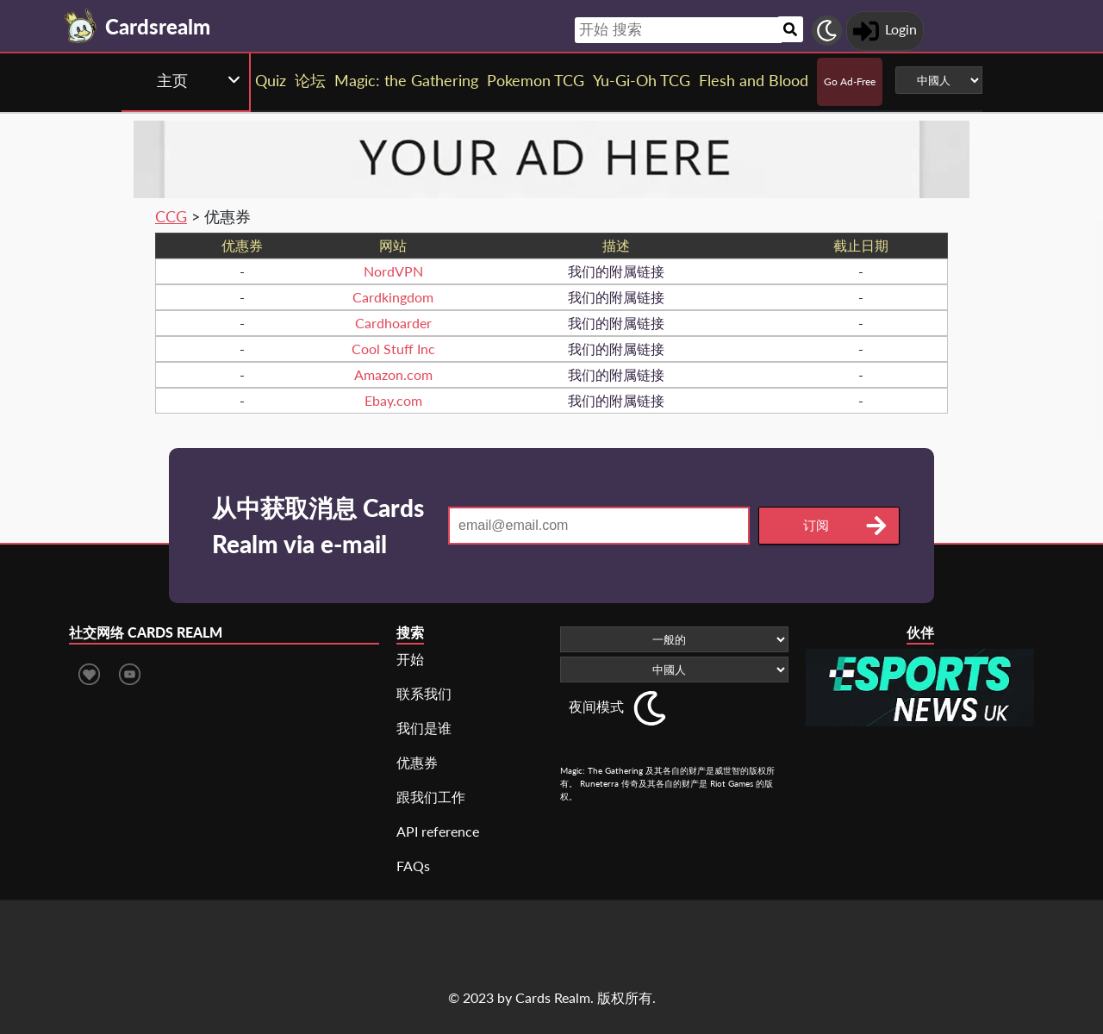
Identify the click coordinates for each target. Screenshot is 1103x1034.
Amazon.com (393, 374)
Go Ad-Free (850, 81)
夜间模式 (596, 706)
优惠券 (417, 762)
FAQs (413, 865)
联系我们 (424, 693)
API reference (437, 831)
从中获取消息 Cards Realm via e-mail (318, 525)
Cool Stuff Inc (393, 348)
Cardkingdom (392, 297)
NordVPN (393, 271)
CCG (171, 216)
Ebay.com (393, 400)
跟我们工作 (430, 796)
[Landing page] (81, 26)
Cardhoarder (393, 323)
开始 (410, 659)
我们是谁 (424, 727)
